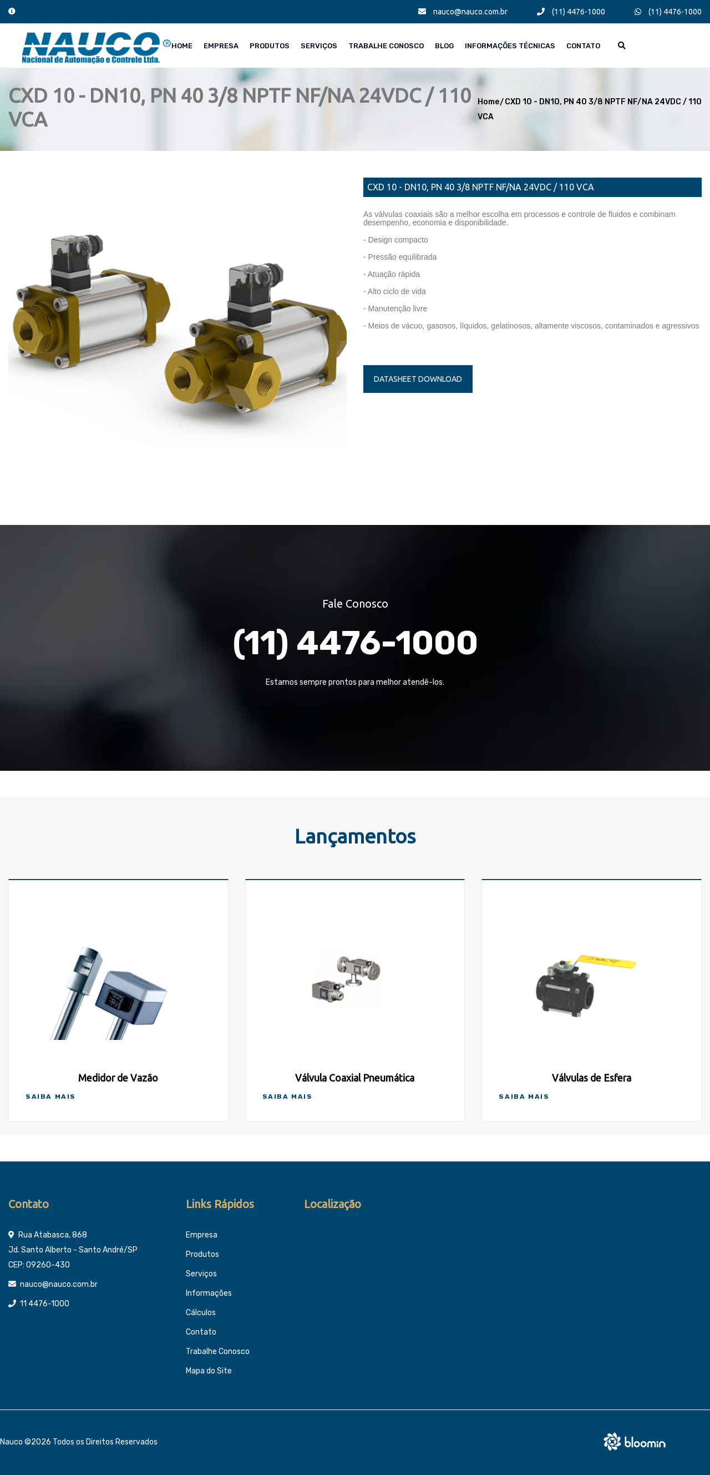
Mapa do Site (209, 1371)
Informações (209, 1293)
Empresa (221, 46)
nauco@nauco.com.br (463, 11)
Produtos (270, 46)
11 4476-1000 (44, 1304)
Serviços (319, 46)
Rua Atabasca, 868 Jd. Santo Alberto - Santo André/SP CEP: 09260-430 (73, 1250)
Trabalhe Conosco (386, 46)
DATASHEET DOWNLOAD (418, 379)
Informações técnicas (510, 46)
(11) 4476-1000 (571, 11)
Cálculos (201, 1312)
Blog (444, 46)
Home (181, 46)
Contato (583, 46)
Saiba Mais (51, 1096)
